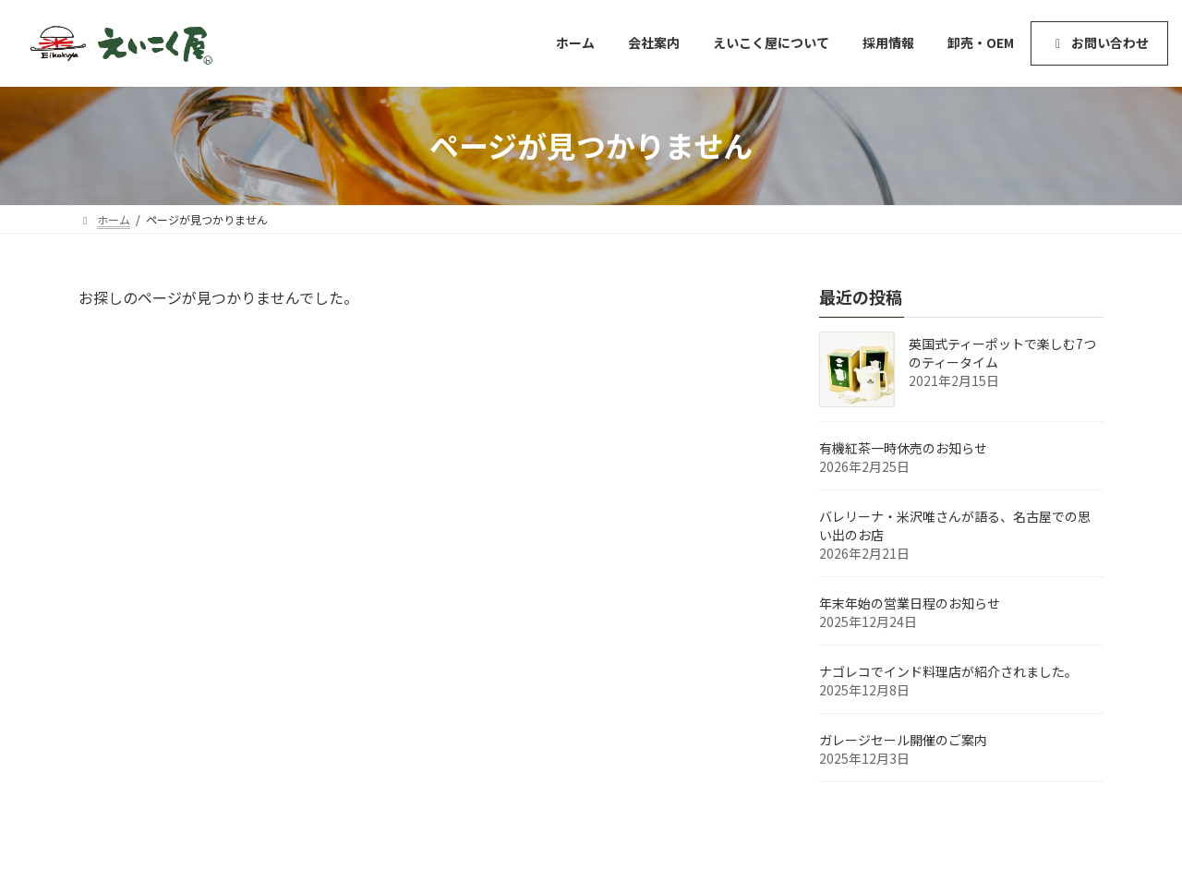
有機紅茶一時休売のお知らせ (903, 448)
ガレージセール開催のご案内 (903, 739)
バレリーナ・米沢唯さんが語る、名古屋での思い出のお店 (955, 525)
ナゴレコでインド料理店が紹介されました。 (948, 671)
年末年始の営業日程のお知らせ (909, 603)
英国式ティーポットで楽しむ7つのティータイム (1002, 352)
